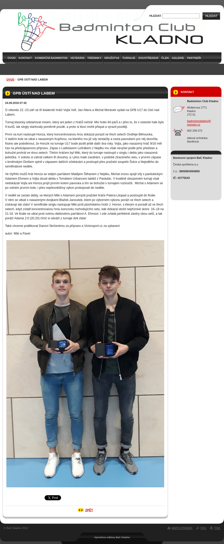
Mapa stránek (182, 528)
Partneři (194, 57)
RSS (203, 528)
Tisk (217, 528)
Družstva (112, 57)
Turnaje (128, 57)
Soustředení (148, 57)
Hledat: (155, 15)
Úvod (10, 79)
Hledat (211, 16)
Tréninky (94, 57)
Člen (165, 57)
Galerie (178, 57)
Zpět (89, 510)
